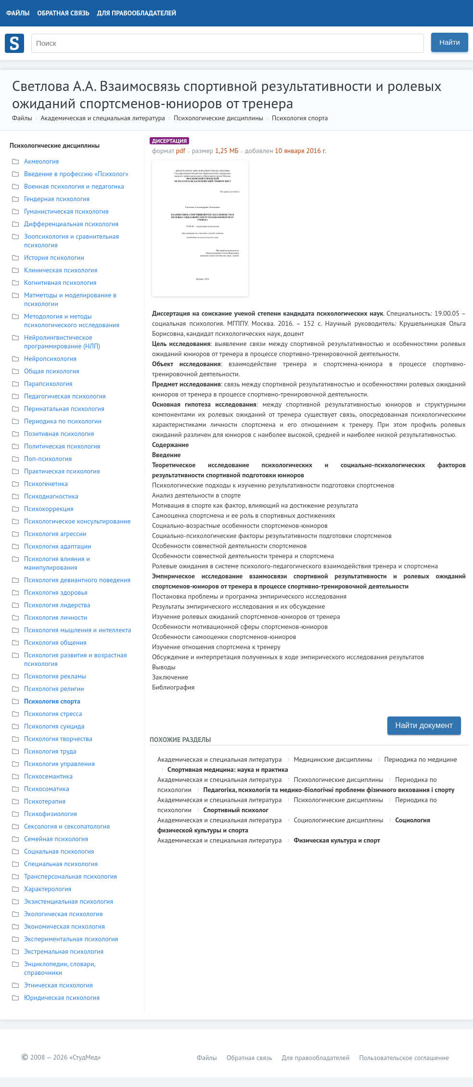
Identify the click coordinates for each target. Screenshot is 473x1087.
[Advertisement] (359, 227)
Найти (449, 42)
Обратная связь (63, 13)
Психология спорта (300, 118)
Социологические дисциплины (338, 820)
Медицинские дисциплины (333, 759)
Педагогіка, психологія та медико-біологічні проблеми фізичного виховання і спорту (329, 789)
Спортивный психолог (236, 810)
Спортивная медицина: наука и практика (227, 769)
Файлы (18, 13)
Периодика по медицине (420, 759)
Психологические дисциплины (218, 118)
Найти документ (424, 725)
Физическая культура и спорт (337, 840)
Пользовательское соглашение (404, 1057)
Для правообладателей (136, 13)
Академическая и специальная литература (102, 118)
